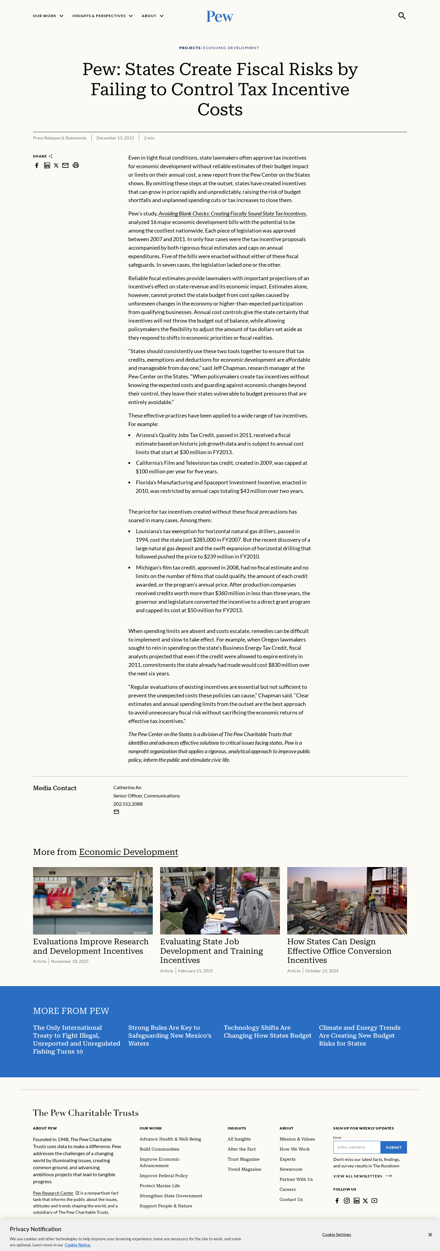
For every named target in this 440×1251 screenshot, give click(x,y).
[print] (75, 165)
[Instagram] (346, 1200)
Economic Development (128, 852)
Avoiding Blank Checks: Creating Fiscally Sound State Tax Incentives (232, 213)
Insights (237, 1128)
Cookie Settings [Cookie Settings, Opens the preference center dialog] (336, 1238)
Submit (394, 1147)
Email (337, 1137)
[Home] (85, 1112)
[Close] (430, 1238)
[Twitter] (365, 1200)
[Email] (357, 1147)
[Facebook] (337, 1200)
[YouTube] (374, 1200)
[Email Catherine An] (116, 812)
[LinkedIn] (356, 1200)
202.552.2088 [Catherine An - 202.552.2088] (128, 804)
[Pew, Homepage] (220, 15)
